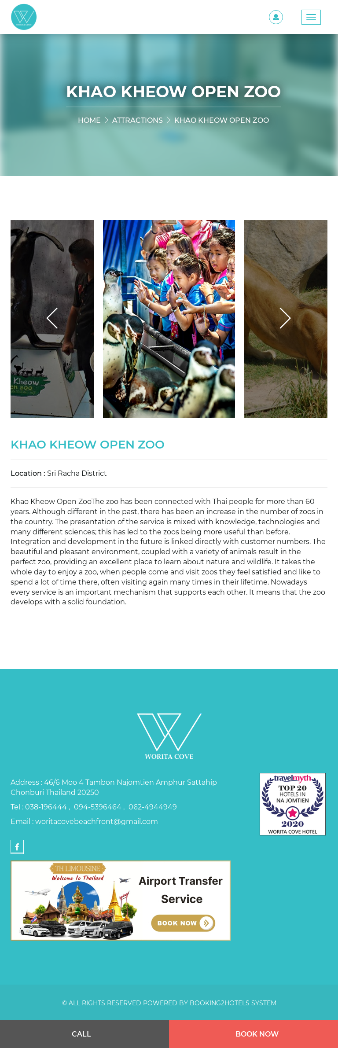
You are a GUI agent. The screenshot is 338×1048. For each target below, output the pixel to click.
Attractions (137, 120)
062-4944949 (153, 806)
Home (89, 120)
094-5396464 (98, 806)
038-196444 (47, 806)
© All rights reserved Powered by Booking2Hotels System (169, 1003)
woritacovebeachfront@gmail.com (96, 821)
